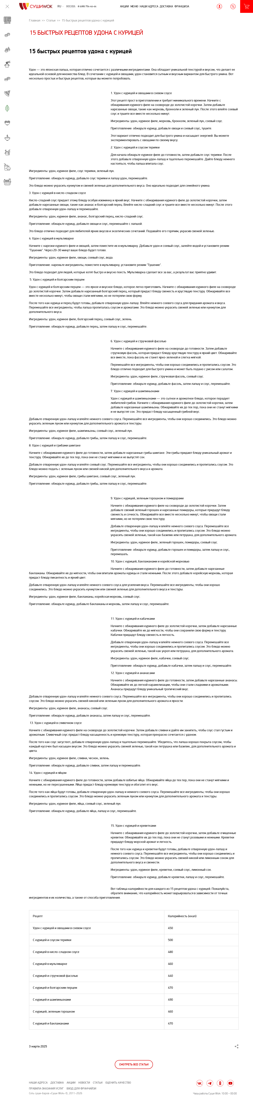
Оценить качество (118, 1083)
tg (210, 1083)
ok (220, 1083)
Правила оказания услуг (46, 1088)
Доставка (166, 6)
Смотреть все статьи (134, 1064)
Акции (124, 6)
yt (230, 1083)
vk (199, 1083)
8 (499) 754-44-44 (87, 6)
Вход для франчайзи (81, 1088)
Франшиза (181, 6)
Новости (84, 1083)
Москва (70, 6)
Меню (134, 6)
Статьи (97, 1083)
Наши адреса (149, 6)
